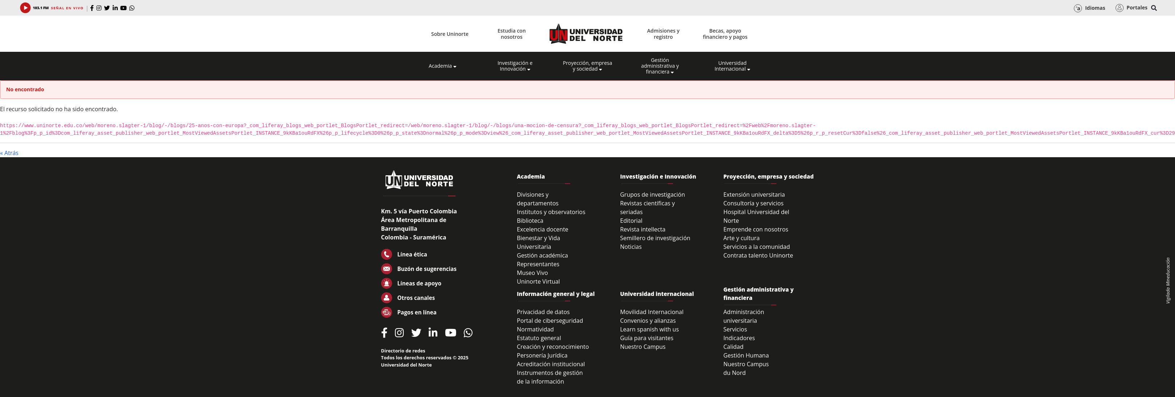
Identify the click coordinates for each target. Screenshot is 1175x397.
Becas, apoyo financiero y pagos (725, 33)
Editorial (631, 221)
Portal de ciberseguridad (550, 321)
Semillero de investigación (655, 238)
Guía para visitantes (646, 338)
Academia (443, 66)
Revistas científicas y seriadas (647, 207)
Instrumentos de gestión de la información (550, 377)
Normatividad (535, 329)
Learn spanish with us (649, 329)
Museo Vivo (532, 273)
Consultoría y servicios (753, 203)
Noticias (631, 247)
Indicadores (739, 338)
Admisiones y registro (663, 33)
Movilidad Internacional (651, 312)
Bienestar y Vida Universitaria (539, 242)
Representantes (538, 264)
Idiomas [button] (1089, 8)
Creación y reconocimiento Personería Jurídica (553, 351)
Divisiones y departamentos (538, 199)
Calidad (733, 347)
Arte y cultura (741, 238)
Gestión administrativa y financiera (660, 66)
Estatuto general (539, 338)
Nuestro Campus (643, 347)
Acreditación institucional (551, 364)
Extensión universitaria (754, 194)
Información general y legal (556, 293)
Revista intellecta (642, 229)
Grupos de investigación (652, 194)
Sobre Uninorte (449, 33)
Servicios (735, 329)
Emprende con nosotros (755, 229)
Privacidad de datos (543, 312)
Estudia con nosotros (511, 33)
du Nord (734, 373)
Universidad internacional (657, 293)
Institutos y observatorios (551, 212)
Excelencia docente (542, 229)
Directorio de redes (403, 350)
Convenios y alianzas (648, 321)
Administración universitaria (743, 316)
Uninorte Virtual (538, 281)
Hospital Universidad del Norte (756, 216)
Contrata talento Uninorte (758, 255)
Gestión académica (542, 255)
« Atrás (9, 153)
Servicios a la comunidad (756, 247)
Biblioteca (530, 221)
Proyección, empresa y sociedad (587, 66)
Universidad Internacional (732, 66)
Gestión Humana (746, 355)
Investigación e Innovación (515, 66)
